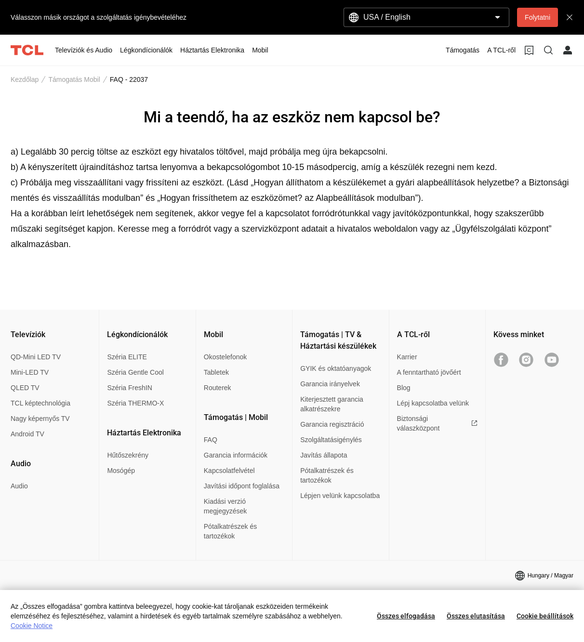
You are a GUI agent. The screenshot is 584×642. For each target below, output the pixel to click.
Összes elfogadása (406, 616)
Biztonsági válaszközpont (437, 423)
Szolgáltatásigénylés (331, 440)
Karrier (407, 357)
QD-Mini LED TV (36, 357)
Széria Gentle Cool (135, 372)
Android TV (27, 434)
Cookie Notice (32, 625)
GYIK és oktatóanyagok (335, 368)
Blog (404, 388)
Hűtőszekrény (127, 455)
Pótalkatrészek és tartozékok (230, 531)
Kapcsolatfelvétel (229, 470)
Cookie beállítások (545, 616)
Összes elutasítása (476, 616)
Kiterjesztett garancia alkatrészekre (331, 404)
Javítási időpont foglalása (241, 486)
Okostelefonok (225, 357)
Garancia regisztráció (332, 424)
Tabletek (216, 372)
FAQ (210, 440)
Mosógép (121, 470)
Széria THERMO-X (135, 403)
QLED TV (25, 388)
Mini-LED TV (30, 372)
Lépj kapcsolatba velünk (433, 403)
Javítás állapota (323, 455)
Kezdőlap (25, 79)
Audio (19, 486)
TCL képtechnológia (40, 403)
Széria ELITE (126, 357)
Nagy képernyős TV (40, 418)
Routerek (217, 388)
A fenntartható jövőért (429, 372)
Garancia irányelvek (330, 384)
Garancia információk (235, 455)
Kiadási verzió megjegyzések (225, 506)
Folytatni (537, 17)
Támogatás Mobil (74, 79)
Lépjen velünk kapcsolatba (340, 495)
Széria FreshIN (129, 388)
